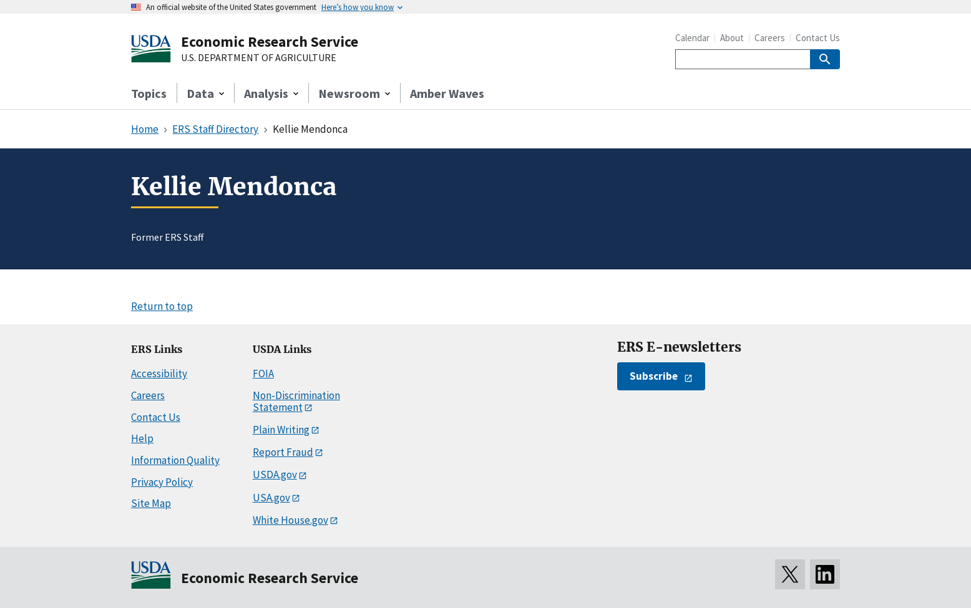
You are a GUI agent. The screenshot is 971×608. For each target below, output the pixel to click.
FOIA (263, 373)
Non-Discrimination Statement (296, 401)
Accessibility (159, 373)
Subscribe (654, 376)
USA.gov (271, 497)
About (732, 38)
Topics (149, 93)
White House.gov (290, 520)
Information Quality (175, 460)
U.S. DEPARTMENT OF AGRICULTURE (258, 58)
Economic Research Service (269, 41)
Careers (769, 38)
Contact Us (818, 38)
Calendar (692, 38)
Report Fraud (283, 452)
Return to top (162, 306)
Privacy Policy (162, 482)
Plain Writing (281, 430)
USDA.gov (275, 474)
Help (142, 438)
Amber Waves (447, 93)
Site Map (151, 503)
